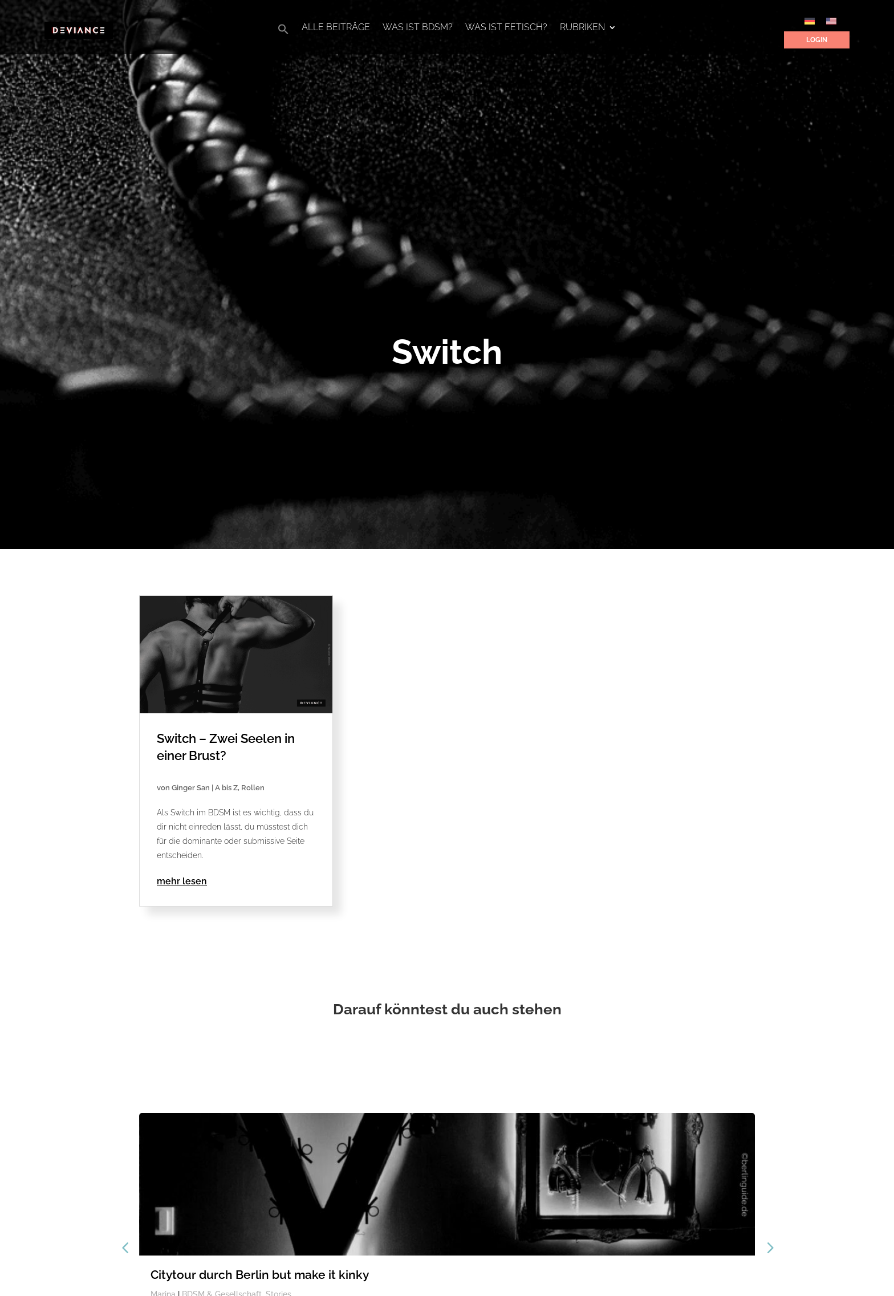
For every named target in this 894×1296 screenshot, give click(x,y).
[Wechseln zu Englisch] (831, 21)
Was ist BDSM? (418, 27)
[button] (283, 32)
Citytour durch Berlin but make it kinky (260, 1274)
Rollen (253, 787)
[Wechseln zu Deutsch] (809, 21)
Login (816, 40)
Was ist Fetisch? (506, 27)
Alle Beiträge (336, 27)
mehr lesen (182, 881)
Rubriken (582, 27)
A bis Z (226, 787)
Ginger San (191, 787)
